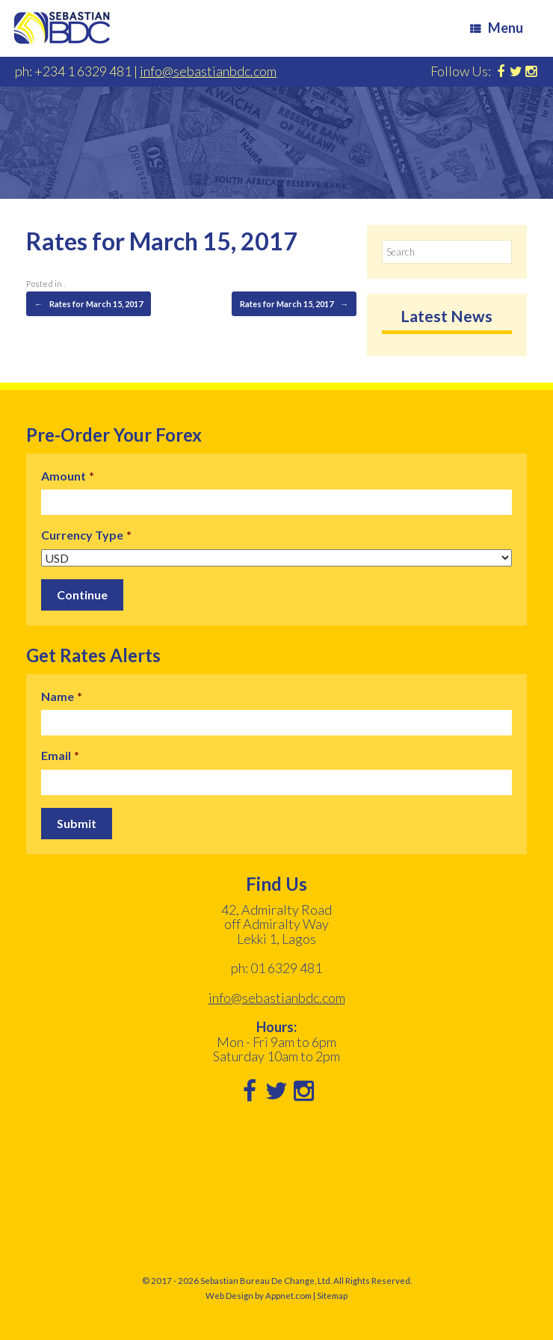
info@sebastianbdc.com (208, 71)
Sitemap (332, 1295)
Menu (496, 27)
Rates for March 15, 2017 (88, 304)
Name (61, 696)
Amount (67, 476)
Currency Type (86, 535)
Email (60, 755)
